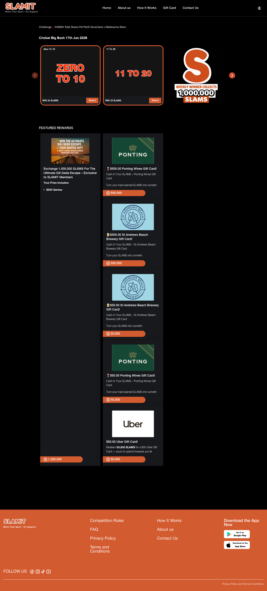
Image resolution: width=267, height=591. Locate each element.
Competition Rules (107, 521)
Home (107, 8)
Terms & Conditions (253, 584)
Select (92, 100)
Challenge (45, 27)
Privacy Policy (103, 538)
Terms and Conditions (100, 549)
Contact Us (191, 8)
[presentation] (35, 75)
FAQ (94, 530)
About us (124, 8)
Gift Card (169, 8)
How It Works (146, 8)
